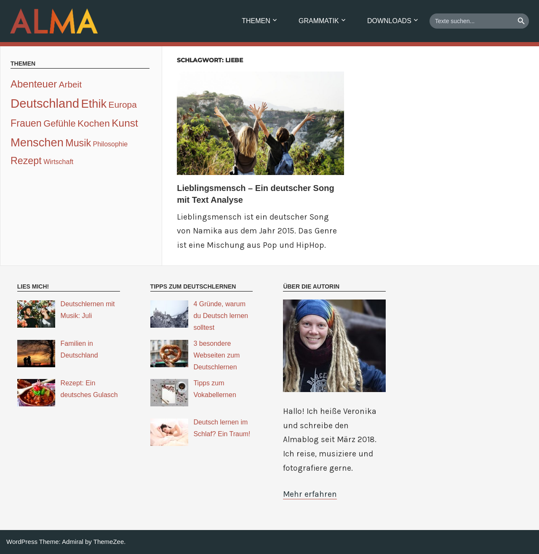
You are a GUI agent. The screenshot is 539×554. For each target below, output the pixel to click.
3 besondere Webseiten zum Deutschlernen (216, 355)
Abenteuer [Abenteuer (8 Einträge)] (34, 84)
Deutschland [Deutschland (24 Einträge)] (45, 103)
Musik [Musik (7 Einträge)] (78, 143)
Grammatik (319, 20)
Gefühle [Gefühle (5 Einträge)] (59, 123)
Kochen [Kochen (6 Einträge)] (93, 123)
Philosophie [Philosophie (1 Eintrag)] (110, 144)
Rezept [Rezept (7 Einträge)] (26, 160)
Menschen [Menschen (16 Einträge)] (37, 142)
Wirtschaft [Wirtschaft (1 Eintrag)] (58, 161)
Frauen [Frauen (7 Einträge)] (26, 123)
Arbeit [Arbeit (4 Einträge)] (70, 84)
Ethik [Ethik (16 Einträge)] (94, 103)
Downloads (389, 20)
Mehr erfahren (310, 494)
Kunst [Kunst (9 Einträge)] (125, 123)
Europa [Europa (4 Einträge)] (123, 104)
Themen (256, 20)
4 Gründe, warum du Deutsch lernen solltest (220, 315)
